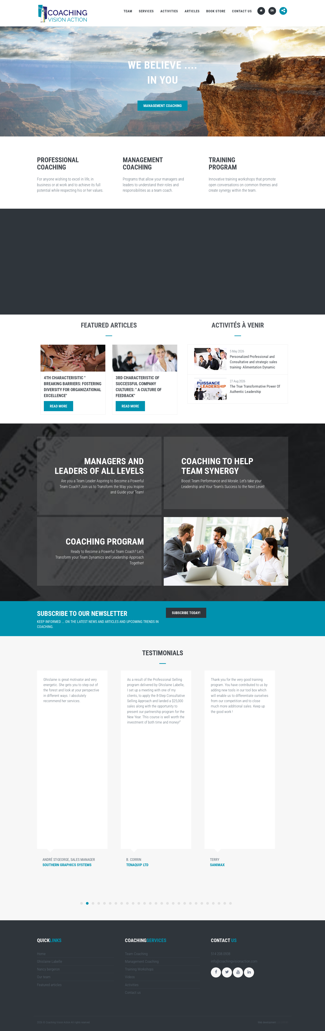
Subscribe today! (186, 613)
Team (128, 11)
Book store (215, 11)
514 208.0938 (220, 954)
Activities (169, 11)
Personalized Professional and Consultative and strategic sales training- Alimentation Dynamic (253, 362)
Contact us (242, 11)
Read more (58, 406)
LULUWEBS (282, 1022)
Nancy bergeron (48, 969)
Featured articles (49, 985)
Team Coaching (136, 954)
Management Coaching (162, 106)
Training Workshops (139, 969)
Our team (43, 977)
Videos (130, 977)
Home (41, 954)
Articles (192, 11)
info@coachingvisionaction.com (234, 961)
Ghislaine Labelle (49, 961)
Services (146, 11)
